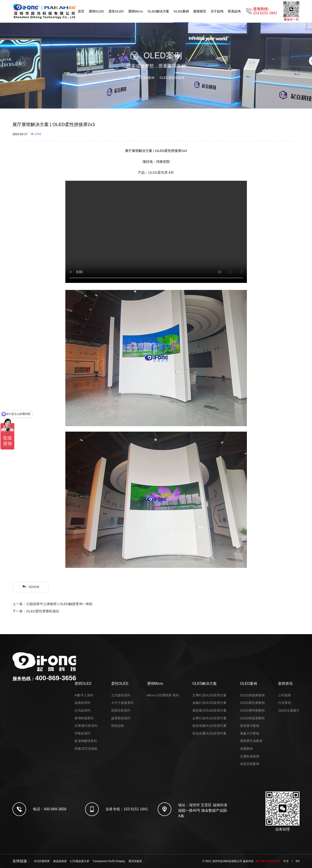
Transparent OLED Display (109, 861)
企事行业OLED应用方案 (209, 718)
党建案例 (246, 748)
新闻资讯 (199, 11)
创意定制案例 (249, 764)
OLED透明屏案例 (252, 710)
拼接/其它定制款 (86, 748)
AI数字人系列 (83, 695)
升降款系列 (82, 733)
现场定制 (117, 725)
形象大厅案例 (249, 733)
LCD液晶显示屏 (79, 861)
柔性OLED (116, 11)
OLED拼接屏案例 (252, 695)
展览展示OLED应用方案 (209, 710)
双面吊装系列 (120, 710)
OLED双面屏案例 (252, 718)
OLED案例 (181, 11)
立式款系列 (82, 710)
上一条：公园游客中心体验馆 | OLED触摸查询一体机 (52, 604)
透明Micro (135, 11)
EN (298, 861)
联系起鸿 (234, 11)
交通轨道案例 (249, 756)
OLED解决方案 (158, 11)
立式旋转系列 (120, 695)
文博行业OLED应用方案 (209, 695)
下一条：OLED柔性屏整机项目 (35, 611)
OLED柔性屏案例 (172, 77)
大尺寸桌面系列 (122, 703)
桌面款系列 (82, 703)
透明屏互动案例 (251, 741)
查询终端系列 (83, 718)
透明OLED (96, 11)
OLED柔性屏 (158, 172)
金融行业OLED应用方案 (209, 703)
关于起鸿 (217, 11)
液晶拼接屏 (60, 861)
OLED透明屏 (42, 861)
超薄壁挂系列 (120, 718)
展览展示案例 (249, 725)
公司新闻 (284, 695)
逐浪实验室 (135, 861)
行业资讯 (284, 703)
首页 (81, 11)
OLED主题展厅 (289, 710)
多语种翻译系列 (85, 741)
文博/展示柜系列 (86, 725)
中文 (286, 861)
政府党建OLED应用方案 (209, 725)
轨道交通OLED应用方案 (209, 733)
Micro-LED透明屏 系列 (163, 695)
